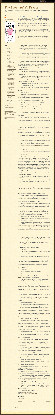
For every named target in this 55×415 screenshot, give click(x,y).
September (9, 52)
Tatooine (19, 129)
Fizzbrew (40, 56)
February (8, 100)
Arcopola (37, 65)
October (8, 51)
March (8, 61)
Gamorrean (37, 145)
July (8, 55)
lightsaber (26, 243)
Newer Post (20, 401)
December (9, 49)
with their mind (21, 307)
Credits (30, 118)
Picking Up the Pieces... (11, 76)
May (8, 58)
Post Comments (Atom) (28, 403)
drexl (19, 226)
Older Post (48, 401)
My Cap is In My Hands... (11, 69)
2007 (7, 103)
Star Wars (32, 393)
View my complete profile (9, 19)
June (8, 56)
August (8, 54)
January (8, 101)
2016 (7, 47)
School (29, 393)
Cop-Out (21, 393)
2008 (7, 48)
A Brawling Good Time (11, 91)
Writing (36, 393)
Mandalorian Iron (21, 277)
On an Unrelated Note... (11, 62)
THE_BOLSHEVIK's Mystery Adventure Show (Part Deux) (10, 83)
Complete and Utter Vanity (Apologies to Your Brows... (11, 74)
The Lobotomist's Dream (21, 7)
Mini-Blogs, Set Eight (10, 80)
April (8, 59)
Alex (37, 20)
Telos (34, 120)
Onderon (31, 226)
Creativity (25, 393)
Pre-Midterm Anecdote (11, 89)
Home (34, 401)
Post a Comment (21, 398)
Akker (19, 20)
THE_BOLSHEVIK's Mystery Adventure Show (10, 87)
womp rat (24, 48)
